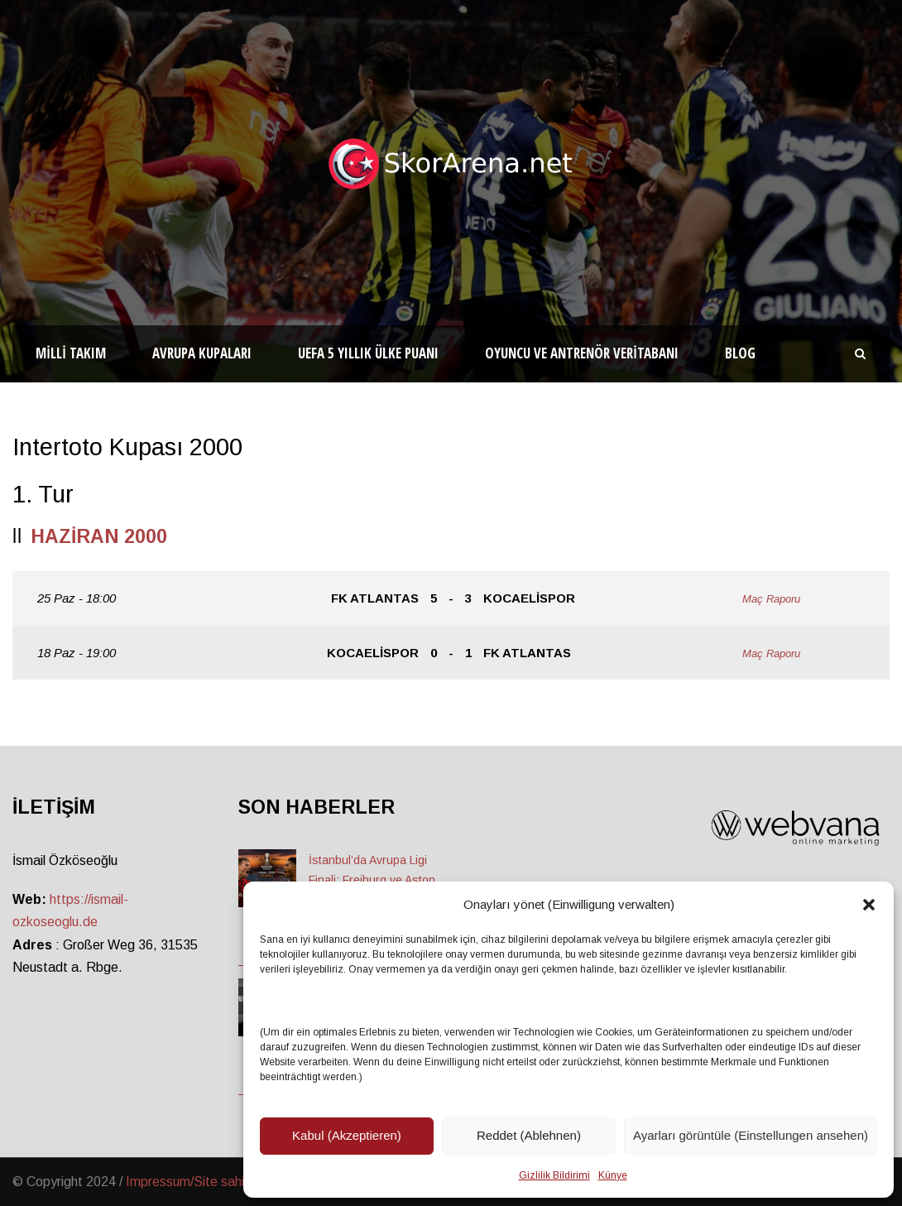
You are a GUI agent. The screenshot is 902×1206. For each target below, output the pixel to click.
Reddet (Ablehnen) (529, 1135)
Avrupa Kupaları (202, 353)
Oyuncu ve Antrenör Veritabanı (582, 353)
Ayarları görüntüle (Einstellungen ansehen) (750, 1135)
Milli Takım (71, 353)
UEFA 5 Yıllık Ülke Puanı (368, 353)
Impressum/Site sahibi (190, 1182)
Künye (612, 1175)
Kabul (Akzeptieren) (346, 1135)
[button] (869, 904)
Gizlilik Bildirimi (554, 1175)
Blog (740, 353)
